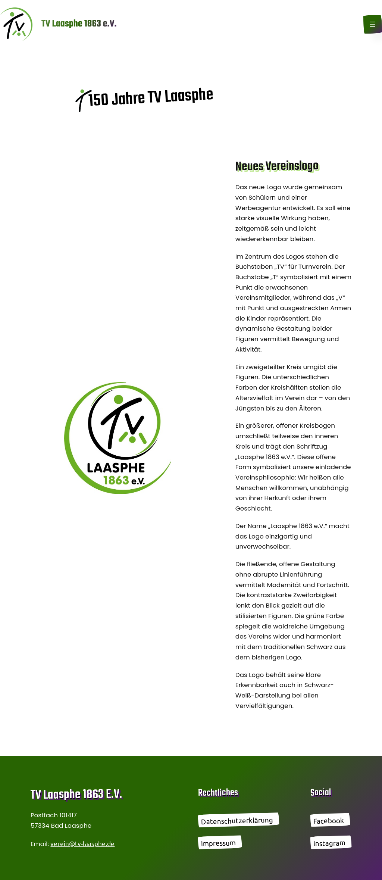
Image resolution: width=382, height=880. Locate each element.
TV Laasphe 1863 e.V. (79, 24)
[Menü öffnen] (372, 24)
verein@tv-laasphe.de (82, 843)
